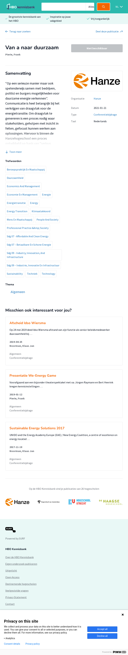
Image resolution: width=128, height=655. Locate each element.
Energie (46, 194)
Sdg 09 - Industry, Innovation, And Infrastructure (26, 255)
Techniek (32, 273)
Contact (10, 604)
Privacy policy (33, 643)
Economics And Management (23, 186)
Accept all (102, 629)
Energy (34, 203)
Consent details (12, 643)
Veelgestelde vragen (16, 590)
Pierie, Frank (12, 54)
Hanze (97, 98)
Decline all (102, 636)
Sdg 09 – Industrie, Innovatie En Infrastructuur (33, 265)
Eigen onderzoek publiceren (21, 564)
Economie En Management (22, 194)
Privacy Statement (16, 597)
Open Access (12, 577)
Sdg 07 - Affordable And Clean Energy (27, 236)
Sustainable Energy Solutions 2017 (37, 428)
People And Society (47, 219)
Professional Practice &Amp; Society (27, 228)
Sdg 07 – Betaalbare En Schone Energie (29, 244)
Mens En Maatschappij (19, 219)
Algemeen (15, 353)
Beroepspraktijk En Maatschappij (26, 169)
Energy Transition (17, 211)
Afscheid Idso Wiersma (28, 323)
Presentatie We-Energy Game (33, 375)
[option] (64, 502)
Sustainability (15, 273)
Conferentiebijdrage (105, 114)
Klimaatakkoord (41, 211)
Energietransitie (16, 203)
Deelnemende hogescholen (20, 584)
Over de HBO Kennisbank (19, 557)
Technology (48, 273)
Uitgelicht (11, 570)
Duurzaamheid (15, 177)
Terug (19, 31)
